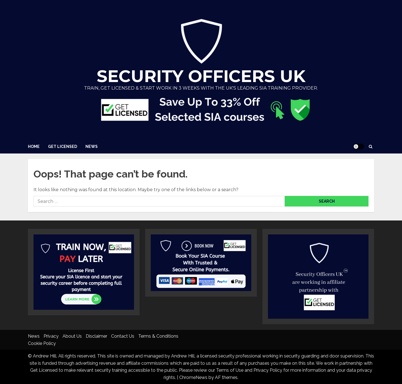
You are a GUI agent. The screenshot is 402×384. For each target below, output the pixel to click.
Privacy (51, 336)
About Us (72, 336)
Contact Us (122, 336)
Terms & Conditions (158, 336)
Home (34, 146)
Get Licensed (62, 146)
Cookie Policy (42, 343)
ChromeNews (193, 377)
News (91, 146)
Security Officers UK (201, 76)
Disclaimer (96, 336)
